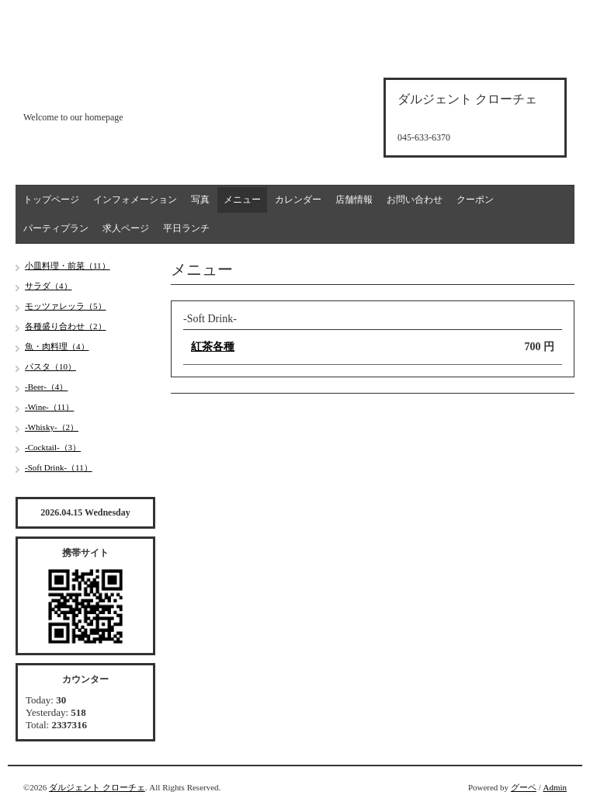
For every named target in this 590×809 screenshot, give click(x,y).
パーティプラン (55, 228)
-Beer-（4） (46, 386)
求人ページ (125, 228)
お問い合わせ (414, 199)
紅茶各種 (212, 346)
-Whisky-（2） (51, 427)
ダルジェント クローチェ (97, 787)
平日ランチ (186, 228)
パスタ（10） (50, 366)
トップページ (51, 199)
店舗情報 (354, 199)
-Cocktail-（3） (53, 447)
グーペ (523, 787)
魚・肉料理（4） (57, 346)
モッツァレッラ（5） (65, 306)
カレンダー (298, 199)
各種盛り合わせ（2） (65, 326)
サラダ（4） (48, 285)
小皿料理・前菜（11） (67, 265)
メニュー (242, 199)
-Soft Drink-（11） (58, 467)
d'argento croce (100, 90)
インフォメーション (135, 199)
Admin (555, 787)
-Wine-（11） (49, 406)
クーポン (475, 199)
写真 (200, 199)
